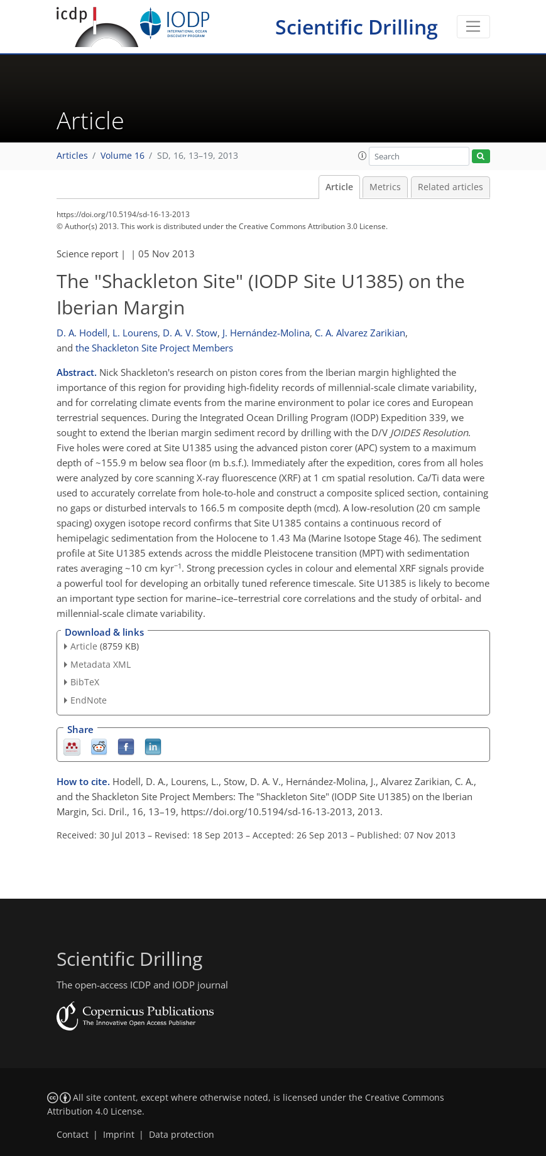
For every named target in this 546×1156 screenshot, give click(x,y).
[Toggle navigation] (473, 27)
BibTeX (84, 682)
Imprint (118, 1134)
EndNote (88, 700)
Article (339, 187)
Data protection (181, 1134)
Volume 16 (123, 155)
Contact (73, 1134)
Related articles (450, 187)
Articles (72, 155)
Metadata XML (100, 664)
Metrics (385, 187)
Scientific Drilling (356, 26)
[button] (362, 155)
